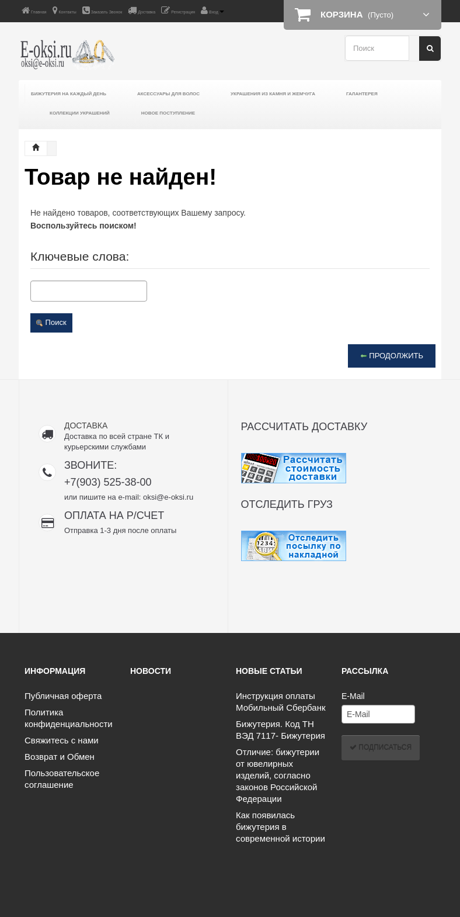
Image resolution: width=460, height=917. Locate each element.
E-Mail (353, 696)
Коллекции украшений (80, 113)
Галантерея (362, 93)
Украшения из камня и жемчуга (273, 93)
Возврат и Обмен (60, 757)
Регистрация (178, 10)
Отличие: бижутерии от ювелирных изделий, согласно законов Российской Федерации (277, 775)
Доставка (141, 10)
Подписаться (381, 747)
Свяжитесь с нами (62, 740)
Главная (34, 10)
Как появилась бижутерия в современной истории (280, 826)
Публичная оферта (63, 696)
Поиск (51, 322)
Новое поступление (168, 113)
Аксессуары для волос (168, 93)
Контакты (64, 10)
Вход (212, 10)
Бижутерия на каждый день (68, 93)
